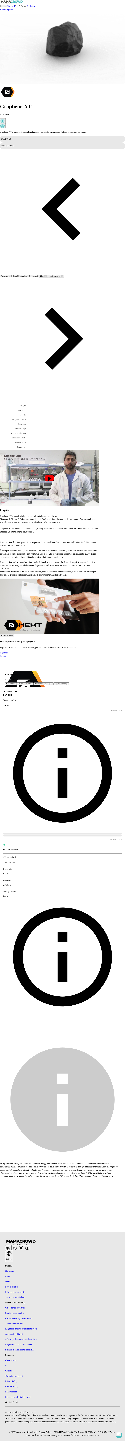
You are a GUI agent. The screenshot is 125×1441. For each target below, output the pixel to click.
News (34, 6)
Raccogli (11, 6)
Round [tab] (15, 276)
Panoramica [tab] (5, 276)
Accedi (3, 9)
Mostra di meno (7, 636)
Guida (29, 6)
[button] (15, 405)
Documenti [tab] (33, 276)
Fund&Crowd (20, 6)
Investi (3, 6)
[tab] (43, 276)
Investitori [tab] (23, 276)
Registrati (10, 9)
